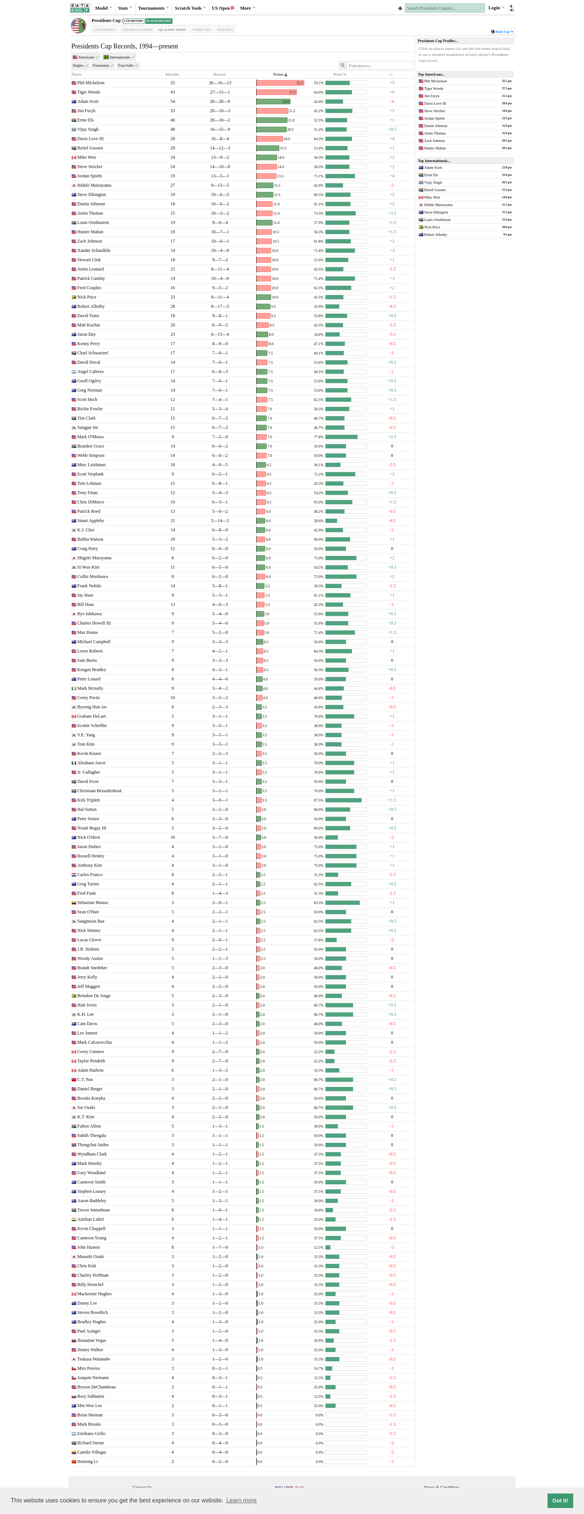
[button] (511, 8)
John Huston (88, 1247)
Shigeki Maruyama (94, 557)
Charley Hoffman (93, 1275)
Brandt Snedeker (92, 967)
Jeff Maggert (88, 986)
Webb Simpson (91, 455)
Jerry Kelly (87, 977)
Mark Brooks (89, 1424)
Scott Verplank (90, 474)
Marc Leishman (91, 464)
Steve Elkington (91, 194)
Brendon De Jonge (94, 995)
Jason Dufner (89, 846)
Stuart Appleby (90, 520)
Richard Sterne (90, 1442)
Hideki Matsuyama (94, 185)
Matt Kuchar (88, 325)
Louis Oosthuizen (93, 222)
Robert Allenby (91, 306)
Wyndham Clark (92, 1154)
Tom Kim (86, 744)
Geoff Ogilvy (89, 380)
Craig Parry (87, 548)
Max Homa (87, 632)
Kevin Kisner (89, 753)
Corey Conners (90, 1051)
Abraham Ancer (91, 762)
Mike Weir (86, 157)
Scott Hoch (87, 399)
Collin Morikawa (92, 576)
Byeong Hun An (92, 706)
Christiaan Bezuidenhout (99, 790)
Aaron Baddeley (92, 1200)
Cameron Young (92, 1237)
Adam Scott (88, 101)
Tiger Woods (88, 92)
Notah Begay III (92, 828)
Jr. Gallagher (88, 772)
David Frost (88, 781)
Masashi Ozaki (90, 1256)
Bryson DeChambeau (96, 1387)
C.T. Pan (85, 1079)
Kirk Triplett (88, 800)
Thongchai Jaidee (93, 1144)
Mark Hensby (89, 1163)
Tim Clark (86, 418)
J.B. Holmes (88, 949)
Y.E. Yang (86, 734)
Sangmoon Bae (91, 921)
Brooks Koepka (91, 1098)
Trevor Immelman (93, 1210)
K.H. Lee (85, 1014)
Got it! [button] (560, 1501)
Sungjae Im (87, 427)
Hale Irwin (87, 1005)
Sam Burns (87, 660)
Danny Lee (87, 1303)
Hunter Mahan (90, 231)
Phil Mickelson (91, 82)
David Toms (88, 315)
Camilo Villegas (91, 1452)
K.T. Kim (85, 1116)
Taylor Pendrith (91, 1060)
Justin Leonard (90, 269)
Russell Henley (91, 856)
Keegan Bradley (92, 669)
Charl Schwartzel (92, 352)
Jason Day (86, 334)
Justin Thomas (90, 213)
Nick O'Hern (88, 837)
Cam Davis (87, 1023)
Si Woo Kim (88, 567)
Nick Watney (89, 930)
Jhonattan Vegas (91, 1340)
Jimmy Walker (90, 1349)
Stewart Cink (89, 259)
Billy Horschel (90, 1284)
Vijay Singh (88, 129)
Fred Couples (89, 287)
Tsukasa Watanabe (93, 1359)
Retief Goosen (90, 148)
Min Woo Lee (89, 1405)
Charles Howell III (94, 623)
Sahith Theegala (91, 1135)
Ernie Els (85, 120)
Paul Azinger (89, 1331)
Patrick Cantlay (91, 278)
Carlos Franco (90, 874)
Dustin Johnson (91, 203)
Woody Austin (90, 958)
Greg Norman (89, 390)
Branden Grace (90, 446)
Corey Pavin (88, 697)
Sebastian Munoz (92, 902)
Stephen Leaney (91, 1191)
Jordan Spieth (89, 175)
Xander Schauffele (94, 250)
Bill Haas (85, 604)
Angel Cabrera (90, 371)
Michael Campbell (94, 641)
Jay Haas (85, 595)
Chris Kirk (86, 1265)
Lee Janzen (87, 1033)
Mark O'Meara (90, 436)
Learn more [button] (241, 1500)
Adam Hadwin (90, 1070)
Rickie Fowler (90, 408)
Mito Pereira (88, 1368)
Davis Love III (90, 138)
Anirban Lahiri (90, 1219)
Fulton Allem (89, 1126)
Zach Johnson (89, 241)
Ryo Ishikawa (89, 613)
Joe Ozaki (86, 1107)
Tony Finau (87, 492)
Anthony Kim (89, 865)
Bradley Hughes (92, 1321)
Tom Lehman (89, 483)
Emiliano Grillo (91, 1433)
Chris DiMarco (90, 502)
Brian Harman (90, 1414)
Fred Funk (86, 893)
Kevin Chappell (91, 1228)
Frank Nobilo (89, 585)
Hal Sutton (87, 809)
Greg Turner (88, 883)
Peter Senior (88, 818)
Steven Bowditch (92, 1312)
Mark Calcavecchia (94, 1042)
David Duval (89, 362)
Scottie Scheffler (92, 725)
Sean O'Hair (88, 911)
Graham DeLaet (91, 716)
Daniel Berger (89, 1088)
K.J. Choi (86, 529)
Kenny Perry (88, 343)
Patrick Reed (89, 511)
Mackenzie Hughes (94, 1293)
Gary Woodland (91, 1172)
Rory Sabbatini (90, 1396)
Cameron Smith (91, 1182)
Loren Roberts (90, 651)
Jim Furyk (86, 110)
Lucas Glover (89, 939)
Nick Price (86, 297)
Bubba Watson (90, 539)
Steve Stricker (90, 166)
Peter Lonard (89, 679)
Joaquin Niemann (93, 1377)
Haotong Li (87, 1461)
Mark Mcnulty (90, 688)
